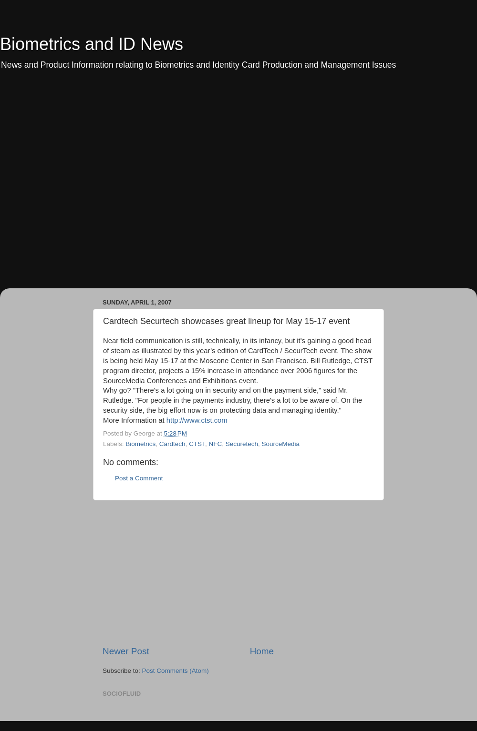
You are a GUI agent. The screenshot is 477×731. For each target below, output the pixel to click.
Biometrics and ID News (91, 44)
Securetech (242, 443)
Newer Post (126, 651)
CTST (197, 443)
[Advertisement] (100, 185)
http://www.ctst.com (197, 420)
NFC (215, 443)
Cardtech (172, 443)
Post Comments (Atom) (175, 670)
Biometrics (140, 443)
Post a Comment (139, 478)
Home (262, 651)
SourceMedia (280, 443)
